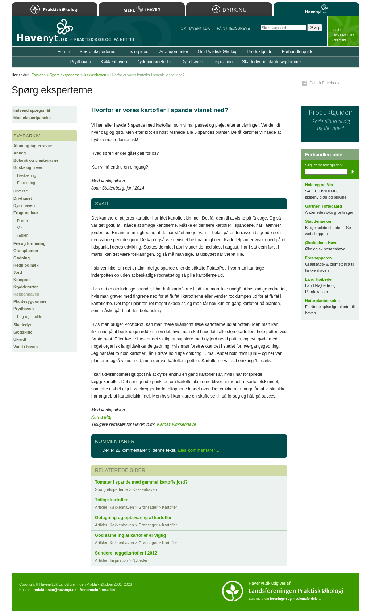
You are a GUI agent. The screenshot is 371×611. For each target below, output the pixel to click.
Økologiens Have (321, 243)
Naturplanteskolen (322, 300)
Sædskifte (23, 332)
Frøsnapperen (318, 258)
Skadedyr (22, 325)
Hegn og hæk (26, 265)
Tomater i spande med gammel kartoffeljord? (141, 482)
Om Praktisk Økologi (217, 51)
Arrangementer (173, 51)
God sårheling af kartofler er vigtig (130, 535)
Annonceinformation (97, 590)
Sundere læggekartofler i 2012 (126, 553)
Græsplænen (25, 251)
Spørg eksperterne (97, 51)
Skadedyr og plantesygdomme (271, 61)
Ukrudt (19, 339)
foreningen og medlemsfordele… (295, 599)
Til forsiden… (43, 34)
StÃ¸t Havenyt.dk (343, 31)
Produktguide (259, 51)
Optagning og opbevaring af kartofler (133, 517)
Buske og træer (28, 167)
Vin (20, 228)
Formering (26, 183)
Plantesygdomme (29, 301)
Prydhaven (23, 308)
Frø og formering (29, 243)
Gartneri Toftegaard (323, 206)
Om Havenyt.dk (195, 28)
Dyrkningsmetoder (154, 61)
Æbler (22, 235)
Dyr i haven (24, 205)
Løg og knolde (29, 316)
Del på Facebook (324, 83)
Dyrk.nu (229, 9)
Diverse (20, 191)
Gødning (21, 258)
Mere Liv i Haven (142, 9)
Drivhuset (22, 198)
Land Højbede (318, 279)
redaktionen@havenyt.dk (54, 590)
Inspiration (223, 61)
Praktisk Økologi (54, 9)
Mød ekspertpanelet (32, 117)
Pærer (22, 220)
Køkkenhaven (26, 294)
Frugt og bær (25, 213)
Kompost (22, 279)
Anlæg (19, 153)
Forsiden (39, 75)
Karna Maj (101, 417)
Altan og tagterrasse (32, 146)
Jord (17, 272)
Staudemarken (319, 221)
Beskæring (26, 175)
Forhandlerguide (297, 51)
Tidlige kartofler (111, 499)
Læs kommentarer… (199, 450)
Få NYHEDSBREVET (234, 28)
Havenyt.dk (316, 9)
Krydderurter (25, 287)
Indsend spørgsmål (31, 110)
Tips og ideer (137, 51)
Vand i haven (25, 346)
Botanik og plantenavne (35, 160)
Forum (64, 51)
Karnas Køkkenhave (176, 424)
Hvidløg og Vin (319, 185)
